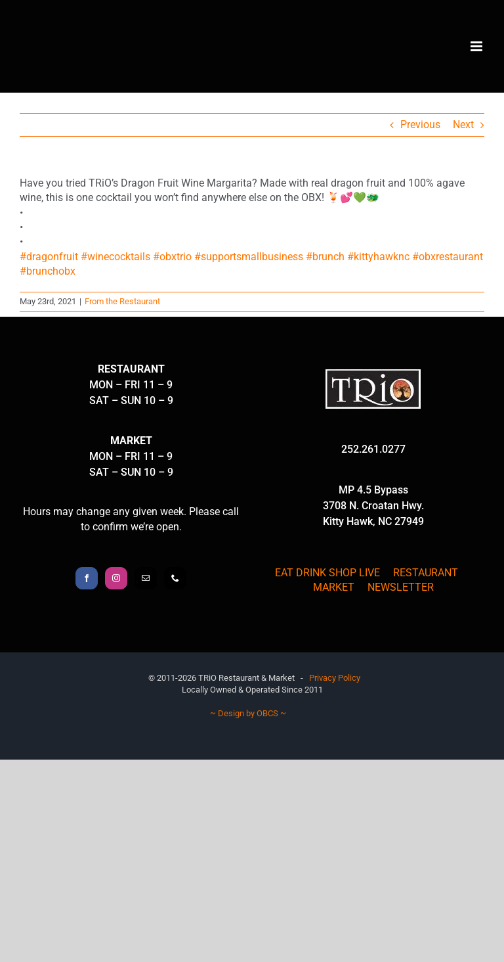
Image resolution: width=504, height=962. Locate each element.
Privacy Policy (334, 678)
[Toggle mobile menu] (477, 46)
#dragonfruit (49, 256)
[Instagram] (116, 578)
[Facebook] (86, 578)
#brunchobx (47, 271)
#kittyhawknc (378, 256)
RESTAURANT (425, 572)
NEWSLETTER (401, 587)
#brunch (325, 256)
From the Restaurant (122, 301)
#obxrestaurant (447, 256)
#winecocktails (115, 256)
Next (463, 124)
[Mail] (146, 578)
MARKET (333, 587)
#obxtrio (172, 256)
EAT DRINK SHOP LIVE (327, 572)
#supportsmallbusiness (248, 256)
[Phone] (175, 578)
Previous (420, 124)
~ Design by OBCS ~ (248, 713)
